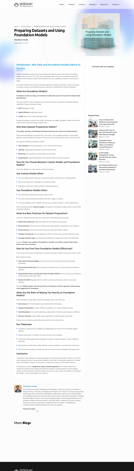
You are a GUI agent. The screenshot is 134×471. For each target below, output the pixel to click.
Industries (92, 4)
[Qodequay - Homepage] (23, 4)
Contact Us (115, 4)
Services (81, 4)
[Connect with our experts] (102, 91)
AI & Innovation (26, 26)
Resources (103, 4)
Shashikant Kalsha (21, 40)
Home (16, 26)
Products (71, 4)
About (62, 4)
